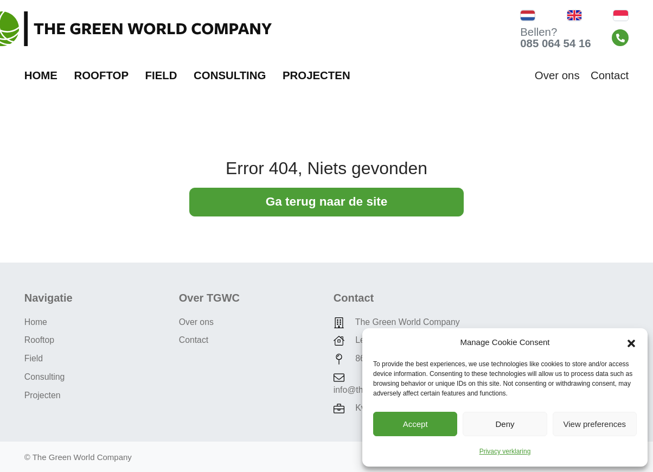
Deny (504, 424)
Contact (610, 75)
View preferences (595, 424)
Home (40, 75)
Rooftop (101, 75)
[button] (631, 342)
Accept (415, 424)
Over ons (557, 75)
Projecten (316, 75)
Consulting (230, 75)
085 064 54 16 (555, 43)
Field (161, 75)
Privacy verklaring (505, 451)
